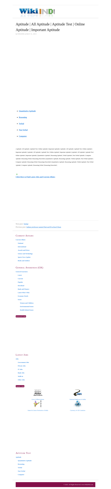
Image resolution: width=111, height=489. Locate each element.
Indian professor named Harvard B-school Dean (43, 227)
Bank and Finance (23, 289)
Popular (20, 282)
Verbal (21, 124)
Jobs (17, 359)
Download (21, 285)
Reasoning (23, 117)
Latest (20, 275)
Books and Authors (24, 260)
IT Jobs (20, 369)
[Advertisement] (55, 54)
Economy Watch (23, 296)
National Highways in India (78, 394)
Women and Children (27, 303)
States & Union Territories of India (38, 405)
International (22, 247)
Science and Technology (25, 254)
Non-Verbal (21, 471)
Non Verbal (23, 130)
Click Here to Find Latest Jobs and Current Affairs (35, 177)
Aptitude (18, 457)
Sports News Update (24, 257)
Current (20, 278)
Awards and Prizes (24, 250)
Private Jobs (22, 366)
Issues (20, 299)
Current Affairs (20, 240)
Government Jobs (23, 362)
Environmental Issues (27, 306)
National (20, 243)
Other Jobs (21, 380)
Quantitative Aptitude (27, 111)
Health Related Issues (27, 310)
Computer (23, 136)
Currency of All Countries (77, 405)
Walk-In (20, 376)
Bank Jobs (21, 373)
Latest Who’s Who (23, 292)
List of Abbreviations (38, 394)
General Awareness (22, 271)
